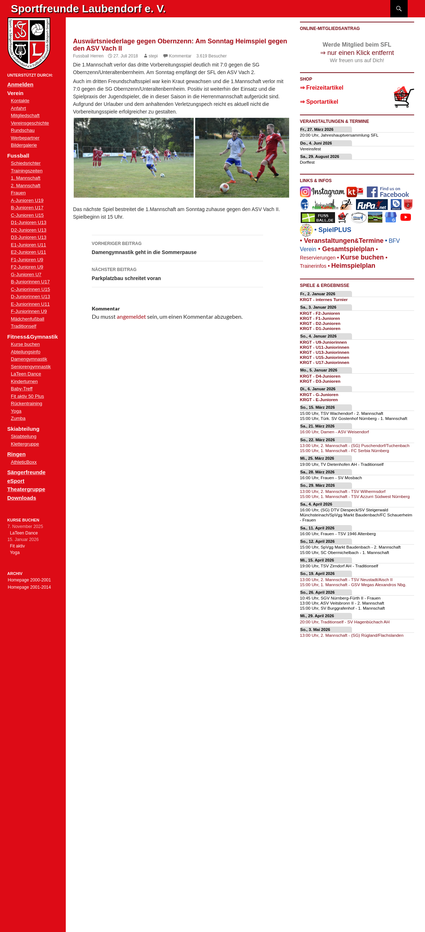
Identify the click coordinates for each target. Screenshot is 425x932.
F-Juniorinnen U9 (29, 311)
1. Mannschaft (25, 178)
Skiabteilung (24, 436)
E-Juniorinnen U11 (30, 304)
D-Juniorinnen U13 (30, 296)
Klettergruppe (25, 444)
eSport (16, 481)
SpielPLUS (334, 229)
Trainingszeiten (27, 170)
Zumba (18, 418)
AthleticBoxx (24, 462)
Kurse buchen (25, 344)
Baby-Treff (22, 388)
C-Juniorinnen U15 (30, 289)
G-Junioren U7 (26, 274)
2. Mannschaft (25, 185)
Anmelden (20, 84)
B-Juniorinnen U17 (30, 281)
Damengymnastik (29, 359)
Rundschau (23, 130)
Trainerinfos (313, 266)
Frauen (18, 193)
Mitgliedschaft (25, 115)
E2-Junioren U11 (28, 252)
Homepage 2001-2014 (29, 587)
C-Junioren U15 (27, 215)
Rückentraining (26, 403)
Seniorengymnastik (31, 366)
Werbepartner (25, 138)
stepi (153, 56)
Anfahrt (18, 108)
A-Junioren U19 (27, 200)
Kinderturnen (24, 381)
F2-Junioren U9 (27, 267)
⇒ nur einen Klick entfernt (357, 52)
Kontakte (20, 100)
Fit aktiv (17, 546)
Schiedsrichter (25, 163)
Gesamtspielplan (348, 249)
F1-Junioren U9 (27, 259)
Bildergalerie (24, 145)
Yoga (16, 411)
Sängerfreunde (26, 472)
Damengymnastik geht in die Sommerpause (177, 247)
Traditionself (23, 326)
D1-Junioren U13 (28, 222)
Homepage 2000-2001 (29, 580)
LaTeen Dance (26, 374)
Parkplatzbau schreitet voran (177, 273)
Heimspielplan (353, 265)
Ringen (16, 454)
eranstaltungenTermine (343, 240)
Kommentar (180, 56)
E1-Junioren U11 (28, 245)
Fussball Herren (88, 56)
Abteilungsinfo (25, 352)
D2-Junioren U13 (28, 230)
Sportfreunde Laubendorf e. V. (88, 8)
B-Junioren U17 (27, 207)
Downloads (21, 498)
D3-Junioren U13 (28, 237)
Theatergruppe (26, 489)
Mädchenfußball (27, 319)
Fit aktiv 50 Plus (27, 396)
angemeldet (131, 316)
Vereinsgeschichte (30, 123)
